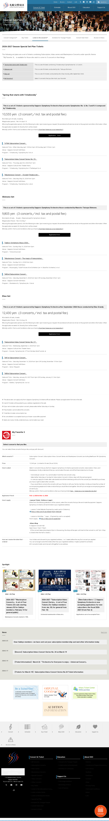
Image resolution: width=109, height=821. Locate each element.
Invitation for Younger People (61, 38)
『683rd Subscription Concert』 (15, 374)
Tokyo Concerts (36, 780)
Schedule (57, 7)
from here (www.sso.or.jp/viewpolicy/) (51, 129)
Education (86, 7)
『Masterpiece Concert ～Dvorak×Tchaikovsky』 (21, 175)
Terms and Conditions (92, 790)
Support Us (101, 7)
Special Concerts (36, 776)
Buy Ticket (25, 38)
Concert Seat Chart (82, 38)
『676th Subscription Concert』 (15, 143)
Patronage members (65, 782)
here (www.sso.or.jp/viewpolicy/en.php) (83, 491)
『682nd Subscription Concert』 (15, 274)
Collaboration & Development (67, 766)
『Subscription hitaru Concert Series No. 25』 (20, 159)
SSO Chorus (89, 769)
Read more (104, 633)
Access (62, 2)
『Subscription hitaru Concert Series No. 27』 (20, 342)
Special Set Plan (36, 800)
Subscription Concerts (38, 766)
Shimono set (7, 69)
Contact (69, 2)
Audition (88, 773)
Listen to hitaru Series (38, 793)
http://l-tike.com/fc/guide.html (49, 519)
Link (76, 2)
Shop (87, 783)
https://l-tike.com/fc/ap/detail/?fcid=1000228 (45, 511)
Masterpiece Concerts (38, 773)
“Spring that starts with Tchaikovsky (15, 65)
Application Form (55, 135)
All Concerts (35, 763)
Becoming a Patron (64, 785)
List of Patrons (63, 789)
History (88, 763)
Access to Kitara (99, 38)
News (87, 793)
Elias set (6, 74)
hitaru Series (35, 769)
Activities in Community (66, 769)
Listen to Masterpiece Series (40, 796)
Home (55, 2)
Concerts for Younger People (67, 763)
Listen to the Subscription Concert (42, 790)
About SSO (71, 7)
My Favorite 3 (8, 78)
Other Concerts (36, 783)
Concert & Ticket (39, 7)
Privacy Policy (90, 786)
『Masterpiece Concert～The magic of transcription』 (23, 258)
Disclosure (89, 776)
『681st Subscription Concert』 (15, 358)
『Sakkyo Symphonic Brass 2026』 (16, 243)
